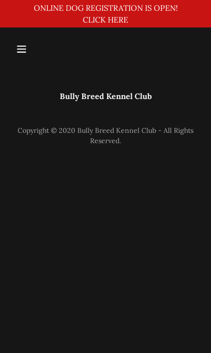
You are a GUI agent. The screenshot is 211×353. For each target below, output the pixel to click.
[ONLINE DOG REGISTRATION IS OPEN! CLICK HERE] (105, 13)
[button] (33, 49)
